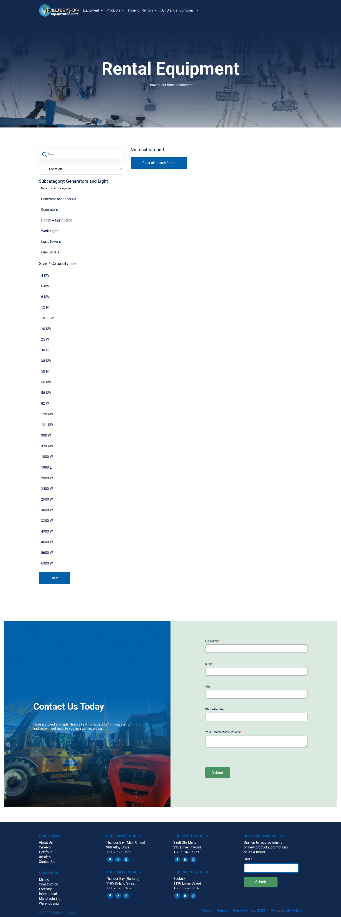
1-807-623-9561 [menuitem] (119, 852)
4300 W (47, 531)
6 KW (45, 286)
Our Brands (168, 10)
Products (113, 10)
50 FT (45, 371)
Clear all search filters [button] (159, 163)
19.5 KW (47, 318)
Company (186, 10)
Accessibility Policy (286, 910)
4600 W (47, 542)
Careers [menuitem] (45, 847)
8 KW (45, 297)
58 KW (46, 393)
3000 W (47, 510)
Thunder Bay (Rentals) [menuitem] (122, 879)
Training (133, 10)
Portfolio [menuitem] (45, 852)
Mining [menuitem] (44, 879)
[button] (61, 10)
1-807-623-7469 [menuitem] (119, 888)
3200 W (47, 521)
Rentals (147, 10)
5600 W (47, 553)
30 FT (45, 350)
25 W (45, 339)
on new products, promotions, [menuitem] (266, 847)
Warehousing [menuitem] (49, 903)
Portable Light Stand (56, 220)
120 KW (47, 414)
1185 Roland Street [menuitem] (120, 883)
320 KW (47, 446)
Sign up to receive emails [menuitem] (263, 842)
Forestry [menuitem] (45, 889)
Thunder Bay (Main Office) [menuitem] (125, 842)
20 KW (46, 329)
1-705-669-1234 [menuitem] (186, 888)
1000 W (47, 457)
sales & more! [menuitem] (254, 852)
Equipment (91, 10)
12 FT (45, 307)
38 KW (46, 361)
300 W (46, 435)
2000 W (47, 478)
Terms (222, 910)
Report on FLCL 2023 (249, 910)
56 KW (46, 382)
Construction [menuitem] (48, 884)
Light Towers (51, 242)
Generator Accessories (58, 199)
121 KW (47, 425)
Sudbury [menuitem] (179, 879)
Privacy (206, 910)
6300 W (47, 563)
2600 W (47, 499)
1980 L (46, 467)
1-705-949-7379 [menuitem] (186, 852)
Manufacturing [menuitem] (49, 899)
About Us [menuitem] (46, 842)
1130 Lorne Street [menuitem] (187, 883)
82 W (45, 403)
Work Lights (50, 231)
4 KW (45, 275)
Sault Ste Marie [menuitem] (185, 842)
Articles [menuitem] (45, 857)
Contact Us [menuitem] (47, 862)
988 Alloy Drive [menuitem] (117, 847)
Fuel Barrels (50, 252)
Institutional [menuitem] (48, 894)
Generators (49, 210)
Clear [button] (73, 264)
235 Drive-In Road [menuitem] (187, 847)
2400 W (47, 489)
